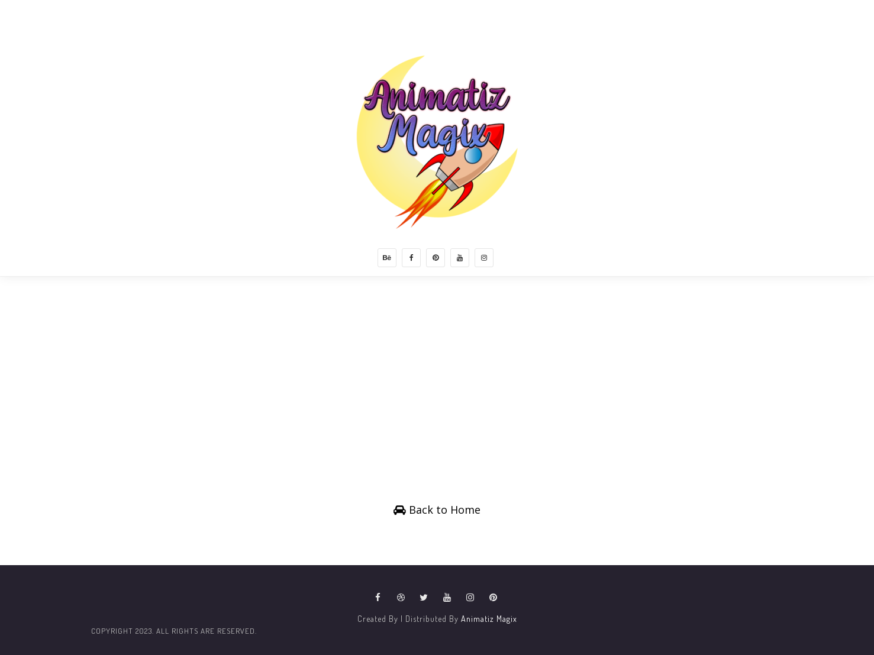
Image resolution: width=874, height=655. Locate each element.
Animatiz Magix (489, 619)
